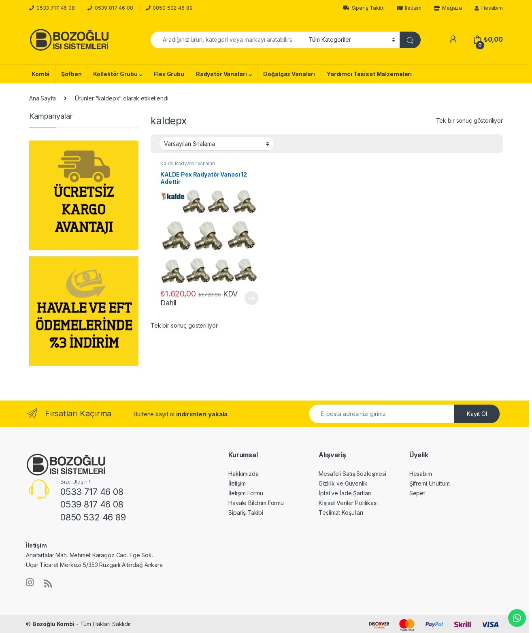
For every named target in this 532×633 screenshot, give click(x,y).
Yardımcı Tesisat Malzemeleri (369, 73)
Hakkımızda (243, 473)
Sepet (417, 493)
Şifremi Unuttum (429, 483)
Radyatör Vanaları (221, 73)
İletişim (409, 7)
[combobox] (227, 40)
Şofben (71, 73)
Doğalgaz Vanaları (289, 73)
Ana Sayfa (42, 98)
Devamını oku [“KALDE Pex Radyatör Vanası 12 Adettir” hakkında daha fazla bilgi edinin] (251, 298)
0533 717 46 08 (55, 7)
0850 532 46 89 (172, 7)
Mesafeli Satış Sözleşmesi (352, 473)
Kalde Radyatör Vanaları (187, 163)
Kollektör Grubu (115, 73)
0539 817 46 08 (114, 7)
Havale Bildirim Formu (256, 502)
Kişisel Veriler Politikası (348, 502)
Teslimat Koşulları (341, 512)
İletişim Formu (245, 493)
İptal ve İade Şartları (345, 493)
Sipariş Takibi (364, 7)
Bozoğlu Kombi (53, 623)
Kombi (40, 73)
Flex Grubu (169, 73)
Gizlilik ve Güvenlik (343, 483)
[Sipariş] (217, 144)
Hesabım (489, 7)
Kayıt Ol (477, 413)
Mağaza (448, 7)
